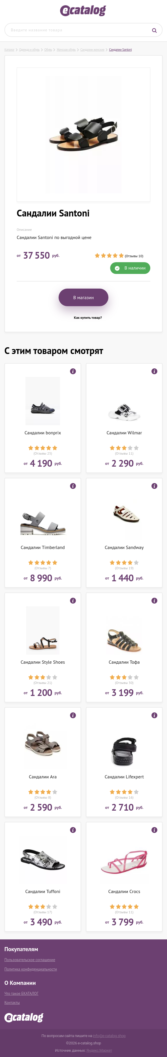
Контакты (12, 1002)
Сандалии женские (92, 50)
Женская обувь (66, 50)
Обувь (48, 50)
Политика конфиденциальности (30, 969)
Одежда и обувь (29, 50)
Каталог (9, 50)
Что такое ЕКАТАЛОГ (21, 993)
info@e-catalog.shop (109, 1036)
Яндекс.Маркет (99, 1050)
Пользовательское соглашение (29, 959)
